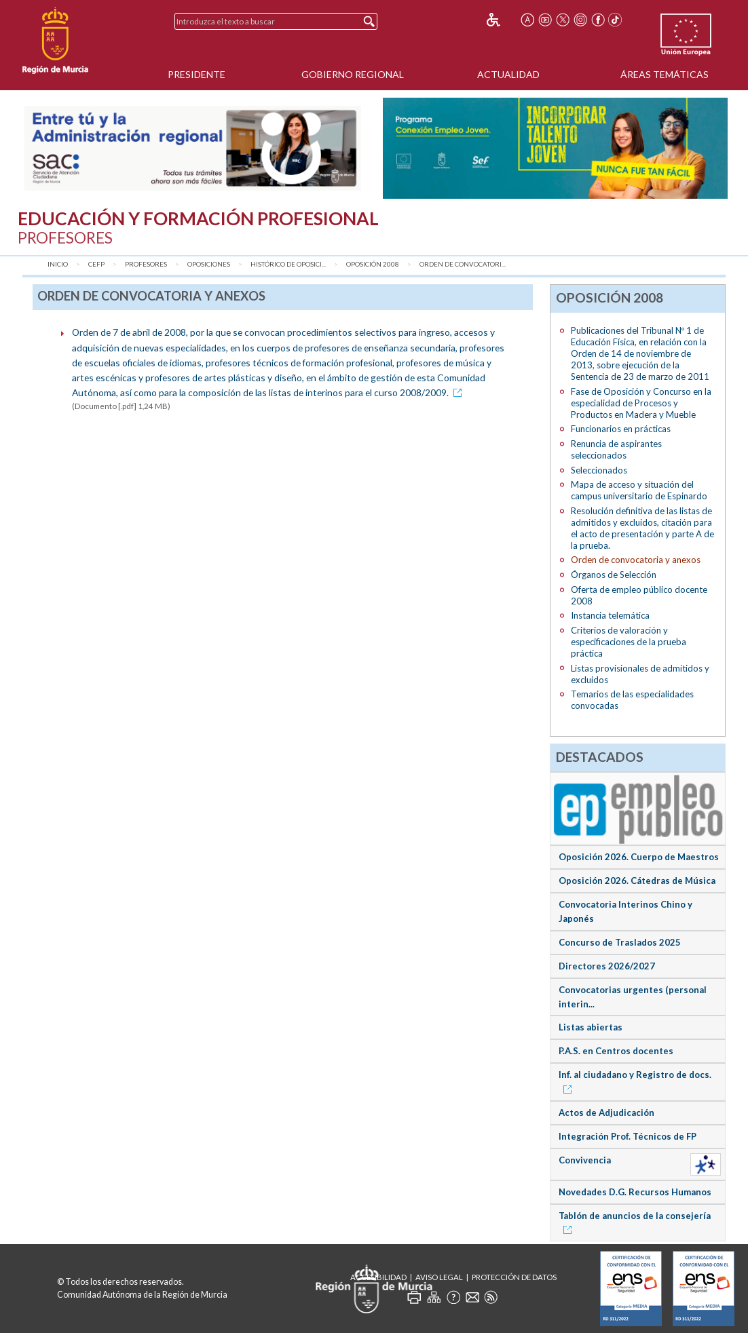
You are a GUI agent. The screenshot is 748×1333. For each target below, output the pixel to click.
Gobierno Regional (352, 74)
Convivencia (585, 1160)
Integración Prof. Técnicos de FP (627, 1136)
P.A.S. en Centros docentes (616, 1050)
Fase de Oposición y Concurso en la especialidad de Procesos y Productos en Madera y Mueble (641, 403)
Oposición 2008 (372, 264)
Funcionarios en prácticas (621, 428)
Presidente (196, 74)
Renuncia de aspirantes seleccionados (616, 449)
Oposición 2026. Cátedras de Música (637, 880)
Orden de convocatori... (462, 264)
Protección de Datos (514, 1277)
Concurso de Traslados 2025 (620, 942)
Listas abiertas (590, 1027)
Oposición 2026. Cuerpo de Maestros (639, 856)
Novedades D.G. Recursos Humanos (635, 1191)
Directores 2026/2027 (607, 966)
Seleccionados (599, 470)
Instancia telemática (610, 615)
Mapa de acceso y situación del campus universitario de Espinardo (639, 490)
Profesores (146, 264)
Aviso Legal (439, 1277)
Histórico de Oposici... (288, 264)
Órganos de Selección (613, 574)
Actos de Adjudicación (606, 1112)
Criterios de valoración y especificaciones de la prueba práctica (628, 642)
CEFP (96, 264)
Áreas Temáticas (664, 74)
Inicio (58, 264)
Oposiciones (208, 264)
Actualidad (508, 74)
